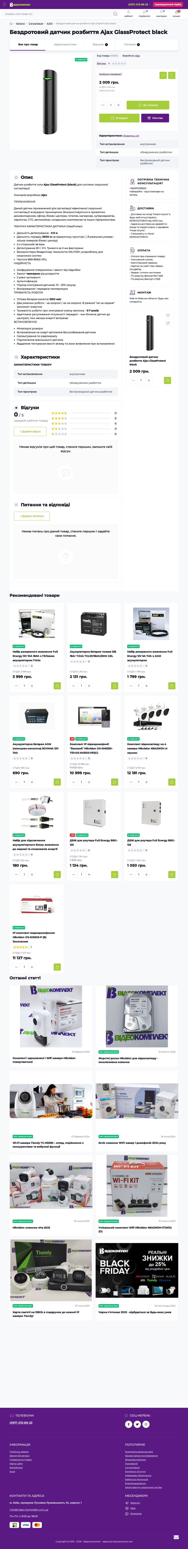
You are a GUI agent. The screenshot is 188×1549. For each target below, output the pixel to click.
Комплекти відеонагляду (139, 1451)
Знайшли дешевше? (110, 74)
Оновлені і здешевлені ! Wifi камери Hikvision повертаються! (44, 1060)
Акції (12, 1471)
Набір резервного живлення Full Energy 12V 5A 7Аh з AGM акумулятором (149, 656)
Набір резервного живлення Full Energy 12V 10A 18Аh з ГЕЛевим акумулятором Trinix (35, 656)
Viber (133, 1508)
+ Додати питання (32, 516)
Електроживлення (135, 1483)
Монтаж (144, 292)
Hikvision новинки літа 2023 (31, 1227)
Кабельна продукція (136, 1479)
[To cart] (167, 380)
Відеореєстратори (135, 1459)
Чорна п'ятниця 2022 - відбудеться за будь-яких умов (135, 1312)
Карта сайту (16, 1463)
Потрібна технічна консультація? (153, 181)
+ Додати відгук (30, 431)
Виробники (16, 1467)
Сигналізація (36, 23)
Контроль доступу (135, 1471)
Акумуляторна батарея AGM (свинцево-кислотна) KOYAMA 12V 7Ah (35, 748)
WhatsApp (136, 1513)
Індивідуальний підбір (168, 4)
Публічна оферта (19, 1451)
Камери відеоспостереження (141, 1455)
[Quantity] (111, 105)
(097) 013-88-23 (21, 1422)
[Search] (115, 13)
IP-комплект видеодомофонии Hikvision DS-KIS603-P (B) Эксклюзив (34, 937)
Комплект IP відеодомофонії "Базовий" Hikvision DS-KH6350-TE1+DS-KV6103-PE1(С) (91, 748)
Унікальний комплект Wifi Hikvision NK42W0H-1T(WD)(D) (135, 1229)
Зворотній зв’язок (19, 1455)
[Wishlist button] (163, 75)
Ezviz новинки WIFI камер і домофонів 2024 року (132, 1143)
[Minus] (103, 105)
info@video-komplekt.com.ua (29, 1509)
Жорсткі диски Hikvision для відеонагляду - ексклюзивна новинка (128, 1060)
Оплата (143, 250)
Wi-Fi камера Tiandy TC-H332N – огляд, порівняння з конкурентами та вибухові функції (48, 1144)
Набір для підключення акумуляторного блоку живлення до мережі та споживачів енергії (36, 845)
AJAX (50, 23)
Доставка (145, 208)
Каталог (20, 23)
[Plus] (118, 105)
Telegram (135, 1502)
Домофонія (131, 1463)
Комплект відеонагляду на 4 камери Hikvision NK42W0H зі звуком (147, 748)
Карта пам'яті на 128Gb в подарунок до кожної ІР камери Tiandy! (46, 1314)
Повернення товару (21, 1459)
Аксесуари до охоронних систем (143, 1487)
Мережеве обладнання (138, 1475)
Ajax (137, 55)
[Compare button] (171, 75)
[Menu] (4, 4)
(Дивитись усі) (131, 135)
